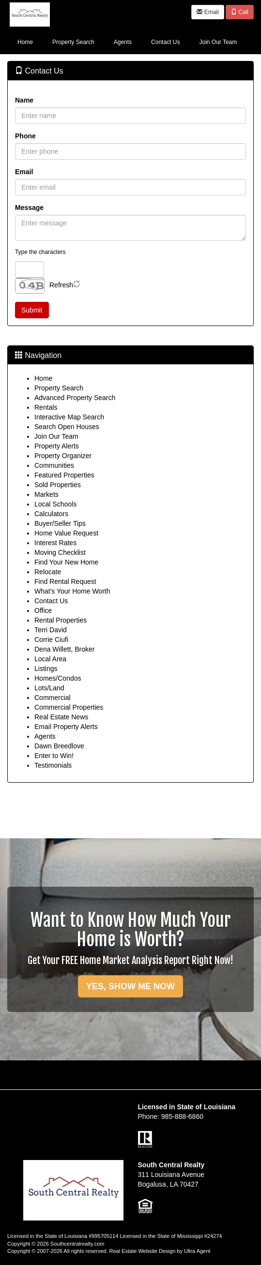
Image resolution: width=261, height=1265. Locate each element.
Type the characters (40, 252)
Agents (45, 736)
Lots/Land (49, 688)
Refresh (61, 285)
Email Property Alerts (66, 726)
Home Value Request (66, 533)
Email (207, 12)
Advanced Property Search (74, 398)
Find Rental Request (65, 581)
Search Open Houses (66, 427)
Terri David (50, 630)
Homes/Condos (57, 678)
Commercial (52, 697)
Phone (25, 136)
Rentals (45, 407)
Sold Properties (57, 485)
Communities (54, 465)
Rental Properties (60, 620)
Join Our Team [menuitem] (218, 42)
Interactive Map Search (69, 417)
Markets (46, 494)
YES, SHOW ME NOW (130, 986)
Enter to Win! (54, 755)
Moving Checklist (60, 552)
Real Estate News (61, 717)
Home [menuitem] (25, 42)
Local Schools (55, 504)
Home (43, 378)
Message (29, 207)
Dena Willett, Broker (64, 649)
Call (239, 12)
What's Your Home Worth (72, 591)
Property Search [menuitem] (73, 42)
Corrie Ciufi (51, 639)
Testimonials (53, 765)
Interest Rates (55, 543)
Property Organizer (63, 456)
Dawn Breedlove (59, 746)
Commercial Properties (68, 707)
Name (24, 100)
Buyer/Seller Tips (60, 523)
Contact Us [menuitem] (165, 42)
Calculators (51, 514)
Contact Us (51, 601)
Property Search (58, 388)
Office (43, 610)
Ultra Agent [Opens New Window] (197, 1251)
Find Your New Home (66, 562)
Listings (45, 668)
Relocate (47, 572)
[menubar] (127, 41)
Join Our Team (56, 436)
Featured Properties (64, 475)
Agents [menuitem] (123, 42)
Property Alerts (56, 446)
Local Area (50, 659)
